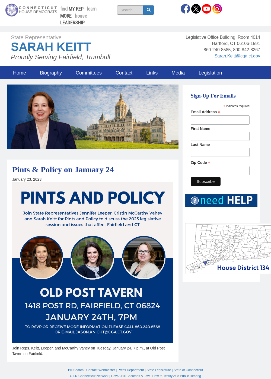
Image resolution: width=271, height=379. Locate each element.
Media (178, 73)
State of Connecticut (188, 370)
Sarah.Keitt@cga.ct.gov (237, 56)
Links (152, 73)
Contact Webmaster (100, 370)
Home (19, 73)
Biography (51, 73)
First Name (200, 129)
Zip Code (200, 162)
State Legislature (158, 370)
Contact (124, 73)
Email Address (205, 112)
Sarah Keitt (51, 46)
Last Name (200, 144)
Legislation (210, 73)
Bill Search (76, 370)
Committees (89, 73)
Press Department (131, 370)
